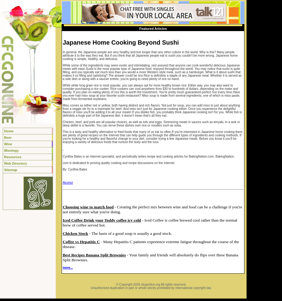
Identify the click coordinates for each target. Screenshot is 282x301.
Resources (12, 157)
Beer (7, 137)
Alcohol (68, 182)
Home (9, 131)
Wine (8, 144)
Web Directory (15, 163)
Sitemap (10, 170)
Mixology (11, 150)
